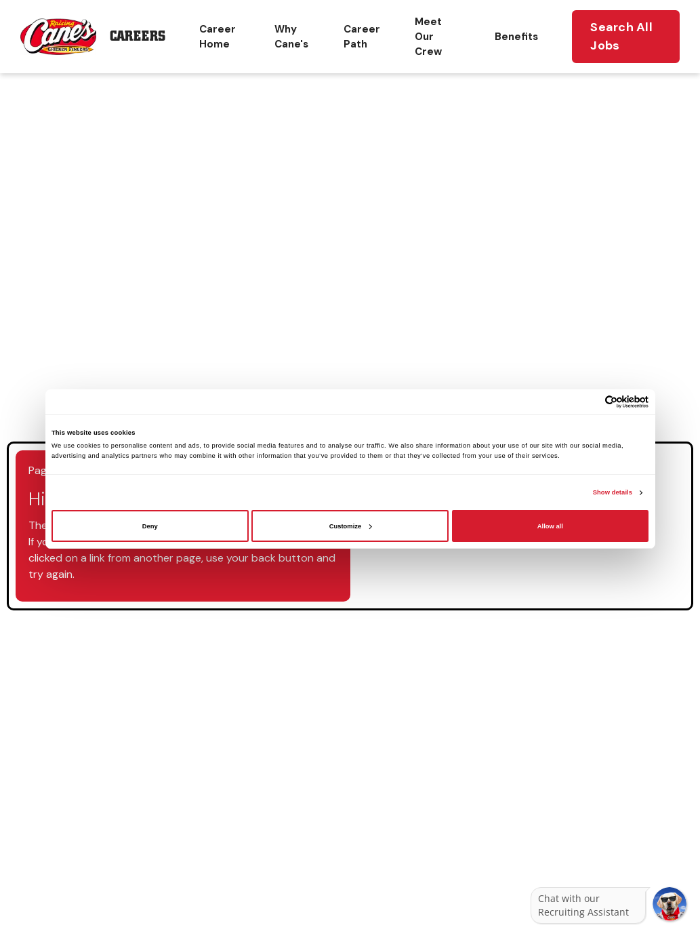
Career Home (217, 36)
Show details (612, 492)
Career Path (362, 36)
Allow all (550, 526)
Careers (137, 36)
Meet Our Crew (428, 36)
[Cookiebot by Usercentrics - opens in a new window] (589, 401)
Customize (350, 526)
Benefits (516, 36)
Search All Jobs (621, 36)
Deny (150, 526)
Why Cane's (291, 36)
